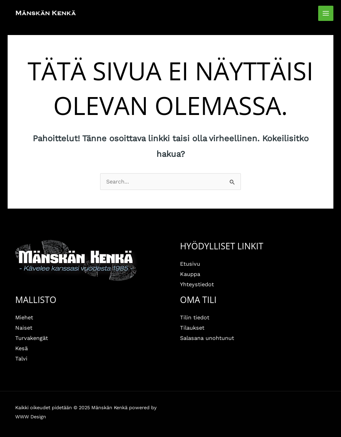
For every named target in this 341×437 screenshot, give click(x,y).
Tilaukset (192, 327)
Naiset (23, 327)
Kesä (21, 348)
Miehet (24, 317)
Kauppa (190, 274)
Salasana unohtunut (207, 338)
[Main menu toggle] (325, 13)
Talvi (21, 358)
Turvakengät (31, 338)
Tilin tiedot (194, 317)
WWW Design (30, 416)
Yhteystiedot (197, 284)
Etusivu (190, 263)
